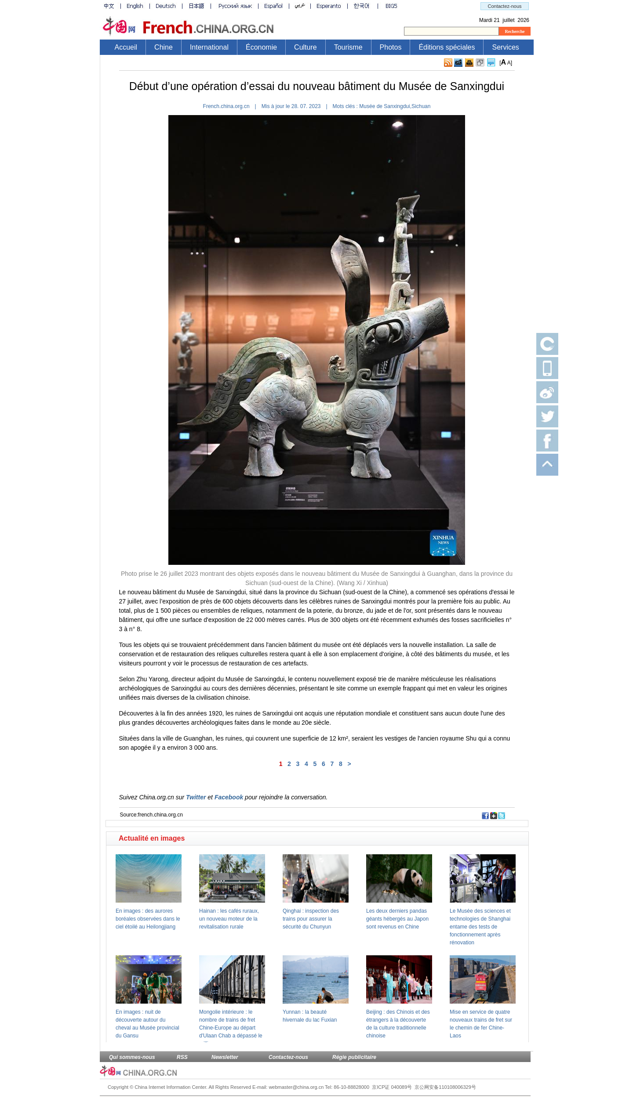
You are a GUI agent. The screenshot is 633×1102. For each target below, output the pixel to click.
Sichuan (420, 106)
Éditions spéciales (446, 47)
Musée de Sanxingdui (384, 106)
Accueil (126, 47)
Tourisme (348, 47)
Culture (305, 47)
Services (505, 47)
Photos (391, 47)
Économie (261, 47)
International (209, 47)
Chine (163, 47)
